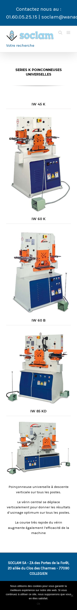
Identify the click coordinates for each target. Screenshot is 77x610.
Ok (38, 603)
